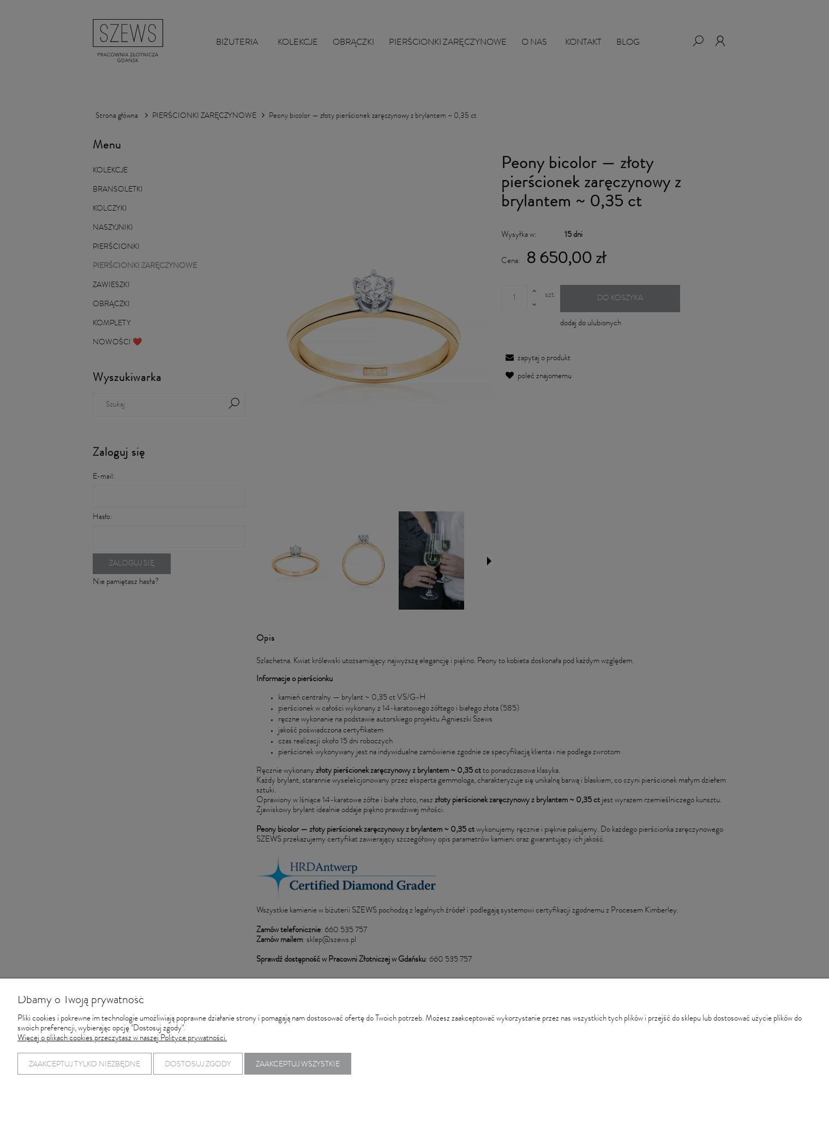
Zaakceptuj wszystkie (298, 1065)
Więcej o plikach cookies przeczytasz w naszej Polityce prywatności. (122, 1039)
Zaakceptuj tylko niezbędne (84, 1065)
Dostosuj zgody (198, 1065)
